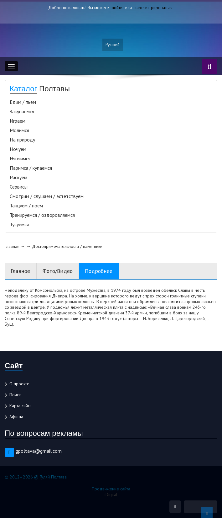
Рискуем (18, 177)
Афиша (16, 417)
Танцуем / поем (26, 206)
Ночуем (18, 149)
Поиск (15, 395)
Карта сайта (20, 406)
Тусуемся (19, 225)
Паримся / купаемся (31, 168)
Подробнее (100, 271)
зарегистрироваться (154, 7)
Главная (12, 246)
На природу (22, 140)
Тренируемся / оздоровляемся (42, 215)
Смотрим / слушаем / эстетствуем (47, 196)
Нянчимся (20, 159)
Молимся (19, 130)
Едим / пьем (23, 102)
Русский (112, 45)
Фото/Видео (58, 271)
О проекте (19, 384)
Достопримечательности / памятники (67, 246)
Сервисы (19, 187)
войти (117, 7)
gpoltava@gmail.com (39, 451)
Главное (20, 271)
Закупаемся (22, 112)
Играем (17, 121)
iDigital (111, 495)
